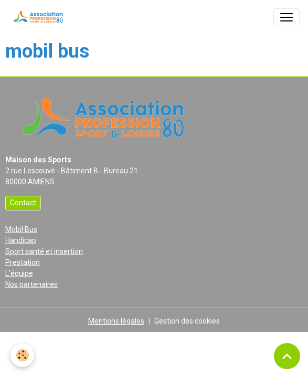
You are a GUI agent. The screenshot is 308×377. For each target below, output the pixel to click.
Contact (23, 202)
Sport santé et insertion (44, 251)
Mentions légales (116, 321)
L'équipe (19, 273)
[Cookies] (22, 355)
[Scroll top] (287, 356)
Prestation (22, 262)
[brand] (39, 17)
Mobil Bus (21, 229)
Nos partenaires (31, 284)
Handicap (20, 240)
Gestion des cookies (187, 321)
